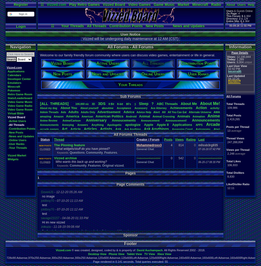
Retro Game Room (20, 94)
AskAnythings (156, 129)
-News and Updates (21, 136)
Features (110, 152)
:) (135, 103)
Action (201, 108)
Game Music (164, 5)
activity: (215, 108)
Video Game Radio (20, 105)
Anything (98, 124)
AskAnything (132, 129)
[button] (20, 14)
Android (131, 116)
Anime (213, 116)
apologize (132, 125)
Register (21, 5)
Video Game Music (20, 101)
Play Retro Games (84, 5)
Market (183, 5)
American (87, 116)
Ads (63, 112)
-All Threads (16, 124)
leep (143, 104)
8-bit (120, 103)
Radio (216, 5)
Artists (106, 129)
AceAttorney (158, 108)
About (230, 5)
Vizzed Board (114, 5)
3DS (102, 103)
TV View (149, 254)
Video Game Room (20, 109)
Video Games (139, 5)
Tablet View (134, 254)
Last (201, 139)
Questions (77, 152)
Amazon (59, 116)
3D (93, 104)
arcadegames (49, 129)
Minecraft (200, 5)
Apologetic (114, 124)
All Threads (96, 26)
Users (241, 5)
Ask (118, 129)
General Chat (145, 149)
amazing (45, 116)
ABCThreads (167, 104)
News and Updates (188, 26)
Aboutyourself (89, 108)
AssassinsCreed (182, 129)
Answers (82, 125)
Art (65, 129)
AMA (217, 112)
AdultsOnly (88, 112)
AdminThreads (49, 112)
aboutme (107, 108)
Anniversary (96, 120)
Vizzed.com (56, 5)
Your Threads (72, 26)
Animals (183, 116)
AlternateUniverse (200, 112)
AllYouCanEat (177, 112)
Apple (148, 125)
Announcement (150, 120)
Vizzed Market (17, 155)
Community (94, 152)
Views (179, 139)
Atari (217, 129)
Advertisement (109, 112)
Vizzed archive (65, 158)
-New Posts (15, 132)
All (164, 112)
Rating (191, 139)
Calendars (14, 75)
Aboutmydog (48, 108)
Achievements (181, 108)
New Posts (155, 26)
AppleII (163, 125)
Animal (144, 116)
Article (75, 129)
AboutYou (68, 108)
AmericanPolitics (109, 116)
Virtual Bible (16, 113)
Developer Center (19, 79)
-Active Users (17, 121)
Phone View (116, 254)
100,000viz (82, 104)
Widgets (13, 159)
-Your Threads (17, 147)
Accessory (141, 108)
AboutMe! (210, 103)
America (72, 116)
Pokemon (14, 90)
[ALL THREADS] (54, 104)
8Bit (111, 104)
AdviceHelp (144, 112)
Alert (156, 112)
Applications (16, 71)
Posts (168, 139)
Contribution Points (126, 26)
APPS (199, 125)
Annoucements (124, 120)
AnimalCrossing (163, 116)
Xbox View (164, 254)
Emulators (14, 82)
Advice (129, 112)
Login (21, 26)
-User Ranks (16, 143)
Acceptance (124, 108)
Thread (59, 139)
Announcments (49, 125)
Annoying (68, 125)
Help (251, 5)
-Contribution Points (21, 128)
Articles (90, 129)
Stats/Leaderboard (20, 98)
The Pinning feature (69, 145)
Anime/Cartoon (71, 120)
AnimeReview (48, 120)
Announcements (206, 120)
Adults (73, 112)
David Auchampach (150, 250)
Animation (199, 116)
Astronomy (203, 129)
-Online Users (17, 140)
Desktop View (97, 254)
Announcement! (176, 120)
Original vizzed (113, 165)
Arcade (213, 124)
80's (128, 104)
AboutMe (189, 104)
